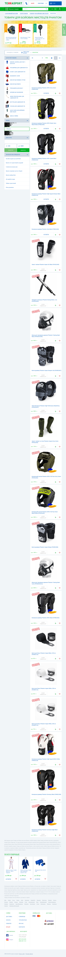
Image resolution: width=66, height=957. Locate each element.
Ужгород (6, 905)
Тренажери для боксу (14, 88)
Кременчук (12, 904)
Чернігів (11, 902)
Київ (5, 900)
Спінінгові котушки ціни (12, 166)
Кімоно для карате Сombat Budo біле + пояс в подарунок (11, 871)
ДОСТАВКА (9, 916)
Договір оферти (29, 953)
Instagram (9, 939)
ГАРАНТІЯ (8, 923)
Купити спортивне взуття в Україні (14, 171)
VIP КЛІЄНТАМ (23, 920)
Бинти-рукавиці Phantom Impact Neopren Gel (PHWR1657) (46, 370)
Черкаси (16, 902)
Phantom (8, 128)
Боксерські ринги (13, 84)
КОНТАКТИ (22, 927)
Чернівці (6, 904)
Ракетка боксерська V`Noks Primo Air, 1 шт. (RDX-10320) (40, 38)
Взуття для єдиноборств (15, 102)
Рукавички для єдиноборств (16, 68)
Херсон (54, 900)
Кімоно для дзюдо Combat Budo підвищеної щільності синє (26, 871)
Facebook (9, 935)
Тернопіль (26, 904)
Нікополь (49, 904)
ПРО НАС (21, 923)
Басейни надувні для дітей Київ (13, 158)
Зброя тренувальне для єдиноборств (14, 97)
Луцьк (38, 904)
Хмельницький (32, 902)
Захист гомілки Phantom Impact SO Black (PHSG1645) (45, 264)
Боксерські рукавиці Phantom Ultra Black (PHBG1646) (45, 229)
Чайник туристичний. (11, 183)
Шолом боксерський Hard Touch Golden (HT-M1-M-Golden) (11, 38)
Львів (22, 900)
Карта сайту (22, 953)
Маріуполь (44, 900)
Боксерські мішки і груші (15, 80)
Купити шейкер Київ (11, 175)
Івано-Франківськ (19, 904)
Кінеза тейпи (11, 116)
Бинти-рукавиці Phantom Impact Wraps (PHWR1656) (45, 547)
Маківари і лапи (12, 76)
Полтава (6, 902)
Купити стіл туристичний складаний (14, 162)
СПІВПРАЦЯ (22, 916)
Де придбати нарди (10, 179)
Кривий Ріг (33, 900)
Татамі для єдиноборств (15, 106)
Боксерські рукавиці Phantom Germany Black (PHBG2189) (46, 794)
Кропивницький (43, 902)
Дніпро (17, 900)
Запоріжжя (27, 900)
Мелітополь (43, 904)
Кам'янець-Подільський (14, 905)
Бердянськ (54, 904)
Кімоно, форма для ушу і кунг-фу (15, 62)
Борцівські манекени (14, 92)
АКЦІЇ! (32, 3)
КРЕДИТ (8, 927)
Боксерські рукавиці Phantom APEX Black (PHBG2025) (45, 617)
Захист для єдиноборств (15, 72)
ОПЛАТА (8, 920)
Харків (9, 900)
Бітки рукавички (10, 187)
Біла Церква (32, 904)
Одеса (13, 900)
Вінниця (50, 900)
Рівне (37, 902)
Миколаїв (39, 900)
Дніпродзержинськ (52, 902)
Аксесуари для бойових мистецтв (15, 110)
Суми (26, 902)
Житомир (21, 902)
